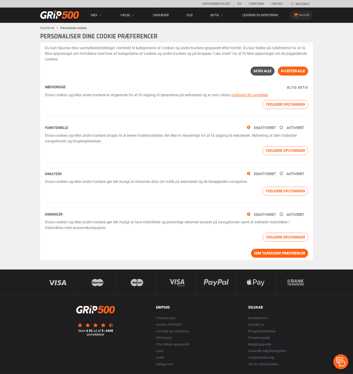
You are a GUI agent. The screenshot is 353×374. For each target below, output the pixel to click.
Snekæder (161, 15)
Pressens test (166, 318)
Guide (160, 357)
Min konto (299, 4)
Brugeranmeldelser (216, 3)
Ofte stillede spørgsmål (172, 344)
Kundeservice (258, 318)
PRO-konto (164, 337)
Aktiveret (295, 127)
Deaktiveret (265, 127)
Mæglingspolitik (259, 344)
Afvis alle (262, 71)
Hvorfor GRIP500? (169, 324)
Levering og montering (260, 15)
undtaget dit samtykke (249, 94)
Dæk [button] (97, 15)
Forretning (256, 3)
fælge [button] (128, 15)
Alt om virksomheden (263, 364)
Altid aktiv (297, 87)
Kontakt (277, 3)
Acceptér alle (293, 71)
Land (159, 351)
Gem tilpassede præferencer (279, 253)
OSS (239, 3)
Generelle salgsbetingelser (267, 351)
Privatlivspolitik (259, 337)
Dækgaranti (164, 364)
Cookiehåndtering (261, 357)
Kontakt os (256, 324)
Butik (217, 15)
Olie (190, 15)
